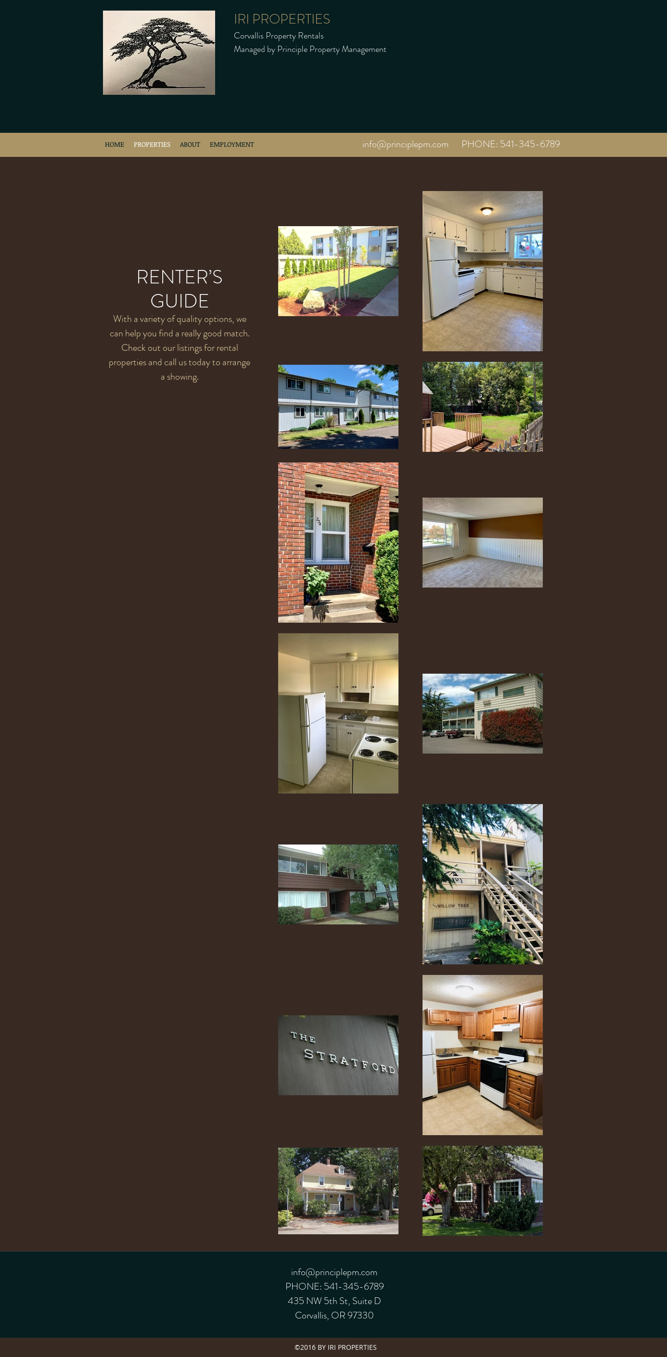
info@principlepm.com (405, 144)
